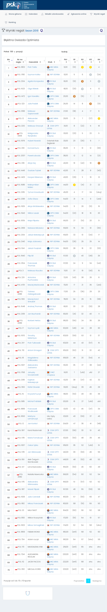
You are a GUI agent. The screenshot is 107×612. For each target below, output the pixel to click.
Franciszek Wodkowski (33, 410)
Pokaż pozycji (13, 52)
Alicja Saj (32, 163)
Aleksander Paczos (33, 119)
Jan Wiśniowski (34, 452)
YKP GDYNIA (53, 74)
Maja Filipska (33, 220)
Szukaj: (82, 51)
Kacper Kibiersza (35, 177)
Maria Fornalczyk (35, 437)
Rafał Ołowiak (34, 387)
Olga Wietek (33, 88)
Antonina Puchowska (33, 278)
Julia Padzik (33, 103)
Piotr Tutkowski (34, 343)
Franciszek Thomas (32, 264)
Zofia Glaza (33, 199)
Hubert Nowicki (34, 140)
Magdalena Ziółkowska (33, 358)
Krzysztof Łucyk (34, 394)
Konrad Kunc (33, 148)
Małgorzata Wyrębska (33, 134)
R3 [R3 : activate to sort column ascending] (90, 59)
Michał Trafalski (34, 401)
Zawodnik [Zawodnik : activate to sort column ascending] (33, 62)
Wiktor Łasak (33, 213)
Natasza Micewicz (36, 228)
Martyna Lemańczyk (33, 417)
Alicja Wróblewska (36, 206)
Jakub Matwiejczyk (36, 235)
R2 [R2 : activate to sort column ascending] (82, 59)
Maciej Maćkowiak (36, 285)
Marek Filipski (33, 489)
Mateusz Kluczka (35, 270)
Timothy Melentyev (32, 336)
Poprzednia (79, 581)
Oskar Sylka (33, 445)
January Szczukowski (33, 373)
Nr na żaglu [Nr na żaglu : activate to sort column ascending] (19, 60)
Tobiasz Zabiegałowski (34, 292)
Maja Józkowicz (35, 241)
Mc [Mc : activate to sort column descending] (8, 59)
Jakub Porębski (34, 248)
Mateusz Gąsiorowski (33, 112)
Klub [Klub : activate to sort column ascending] (50, 62)
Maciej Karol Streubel (33, 300)
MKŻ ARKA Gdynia (52, 68)
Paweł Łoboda (34, 155)
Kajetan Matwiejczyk (33, 381)
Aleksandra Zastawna (33, 366)
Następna (97, 581)
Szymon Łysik (33, 328)
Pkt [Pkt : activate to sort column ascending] (65, 59)
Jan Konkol (32, 423)
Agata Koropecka (36, 81)
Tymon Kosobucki (36, 192)
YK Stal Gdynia (51, 82)
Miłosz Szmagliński (36, 525)
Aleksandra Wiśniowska (33, 483)
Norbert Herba (34, 320)
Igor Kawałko (33, 96)
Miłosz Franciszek (35, 503)
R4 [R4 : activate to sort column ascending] (99, 59)
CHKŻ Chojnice (51, 373)
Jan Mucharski (34, 314)
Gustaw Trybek (34, 170)
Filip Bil (30, 255)
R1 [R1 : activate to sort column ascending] (74, 59)
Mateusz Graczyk (35, 126)
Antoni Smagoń (35, 350)
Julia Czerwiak (34, 497)
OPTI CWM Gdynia (53, 97)
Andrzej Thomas (35, 306)
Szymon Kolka (34, 74)
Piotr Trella (32, 67)
